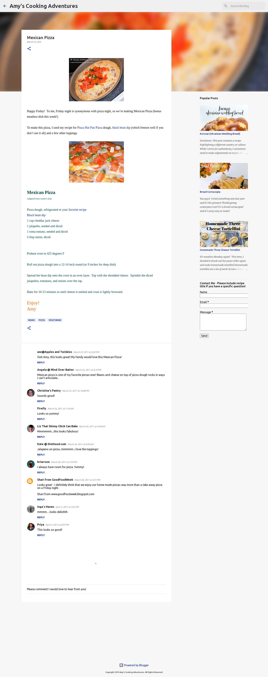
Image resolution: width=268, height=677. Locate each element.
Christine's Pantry (49, 390)
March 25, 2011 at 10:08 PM (75, 391)
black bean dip (121, 127)
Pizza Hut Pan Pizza (90, 127)
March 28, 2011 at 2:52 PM (64, 462)
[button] (29, 49)
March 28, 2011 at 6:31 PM (87, 480)
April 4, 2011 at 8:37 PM (57, 525)
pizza (42, 320)
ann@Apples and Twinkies (54, 351)
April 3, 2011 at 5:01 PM (67, 507)
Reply (41, 362)
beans (31, 320)
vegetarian (55, 320)
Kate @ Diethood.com (51, 444)
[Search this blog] (247, 6)
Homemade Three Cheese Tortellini (220, 250)
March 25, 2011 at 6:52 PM (86, 352)
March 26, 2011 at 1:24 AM (60, 408)
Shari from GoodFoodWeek (55, 479)
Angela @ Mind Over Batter (55, 369)
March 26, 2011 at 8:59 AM (81, 444)
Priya (40, 524)
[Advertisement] (96, 631)
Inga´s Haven (45, 506)
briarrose (43, 461)
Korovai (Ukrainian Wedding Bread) (220, 133)
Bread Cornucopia (210, 191)
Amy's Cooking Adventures (44, 6)
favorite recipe (77, 209)
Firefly (41, 408)
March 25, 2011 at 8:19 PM (88, 370)
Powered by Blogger (134, 665)
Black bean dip (36, 215)
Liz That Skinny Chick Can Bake (57, 426)
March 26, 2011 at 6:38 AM (92, 426)
